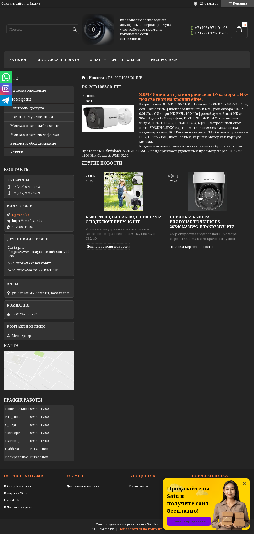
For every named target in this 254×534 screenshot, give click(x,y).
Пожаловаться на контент (140, 529)
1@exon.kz (20, 215)
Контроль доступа (27, 108)
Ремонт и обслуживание (33, 143)
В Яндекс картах (18, 507)
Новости (96, 78)
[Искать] (74, 29)
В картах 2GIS (15, 493)
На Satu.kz (12, 500)
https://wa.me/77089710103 (37, 270)
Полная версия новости (108, 246)
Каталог (18, 59)
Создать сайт (12, 3)
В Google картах (18, 486)
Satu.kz (152, 524)
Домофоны (20, 99)
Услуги (16, 152)
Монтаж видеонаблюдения (36, 125)
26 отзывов (209, 3)
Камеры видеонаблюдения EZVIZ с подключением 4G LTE (123, 219)
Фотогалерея (125, 59)
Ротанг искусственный (31, 117)
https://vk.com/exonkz (33, 263)
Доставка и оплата (58, 59)
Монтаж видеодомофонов (34, 134)
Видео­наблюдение (28, 90)
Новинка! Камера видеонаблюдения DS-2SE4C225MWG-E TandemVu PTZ (202, 221)
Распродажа (164, 59)
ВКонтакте (138, 486)
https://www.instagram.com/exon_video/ (39, 254)
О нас (95, 59)
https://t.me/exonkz (27, 220)
